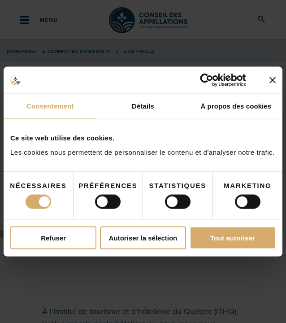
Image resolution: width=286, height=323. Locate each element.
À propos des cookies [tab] (235, 106)
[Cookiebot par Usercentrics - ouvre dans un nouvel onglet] (213, 80)
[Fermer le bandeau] (272, 80)
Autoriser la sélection (143, 237)
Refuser (53, 237)
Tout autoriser (232, 237)
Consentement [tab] (50, 106)
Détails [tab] (143, 106)
